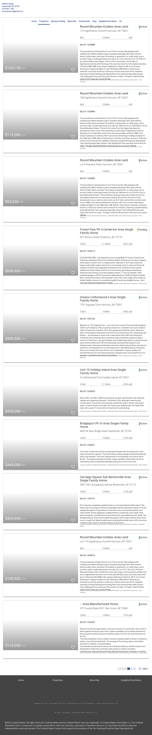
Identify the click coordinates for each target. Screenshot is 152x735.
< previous (122, 669)
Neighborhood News (108, 21)
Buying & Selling (58, 21)
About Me (72, 21)
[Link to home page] (76, 5)
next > (145, 669)
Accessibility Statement (81, 703)
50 (140, 669)
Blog (94, 21)
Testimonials (84, 21)
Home (34, 21)
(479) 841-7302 (8, 9)
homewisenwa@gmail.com (12, 11)
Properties (44, 21)
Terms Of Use (41, 703)
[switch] (73, 68)
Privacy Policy (58, 703)
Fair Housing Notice (107, 703)
